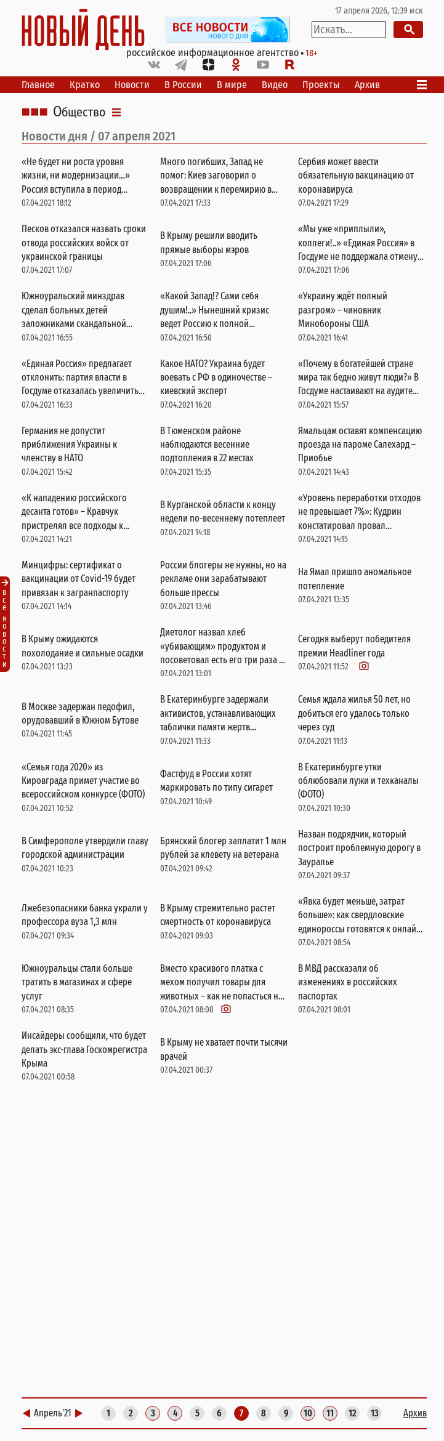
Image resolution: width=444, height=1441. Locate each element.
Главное (38, 85)
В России (183, 85)
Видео (275, 85)
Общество (79, 112)
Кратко (85, 85)
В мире (232, 85)
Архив (367, 85)
